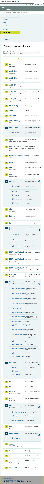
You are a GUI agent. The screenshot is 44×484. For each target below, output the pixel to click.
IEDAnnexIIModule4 (16, 268)
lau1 (10, 381)
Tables (4, 22)
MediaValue (18, 321)
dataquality (13, 128)
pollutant (17, 246)
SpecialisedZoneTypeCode (20, 341)
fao (10, 167)
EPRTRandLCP (15, 146)
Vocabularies (7, 32)
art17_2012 (13, 92)
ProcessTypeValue (20, 329)
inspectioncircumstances (20, 240)
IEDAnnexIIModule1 (16, 252)
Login (29, 4)
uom (11, 456)
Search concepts (24, 59)
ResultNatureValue (20, 334)
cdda (11, 111)
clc (15, 367)
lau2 (10, 386)
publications (14, 433)
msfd (11, 405)
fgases (11, 174)
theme (16, 353)
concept (17, 186)
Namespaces (6, 39)
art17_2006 (13, 85)
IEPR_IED (12, 275)
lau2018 (12, 391)
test (10, 451)
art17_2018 (13, 99)
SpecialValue (18, 344)
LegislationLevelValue (20, 312)
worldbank (13, 468)
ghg (10, 209)
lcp (10, 398)
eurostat (12, 162)
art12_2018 (13, 78)
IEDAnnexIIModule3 (16, 259)
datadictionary (14, 121)
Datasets (5, 19)
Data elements (7, 26)
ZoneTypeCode (19, 356)
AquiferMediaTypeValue (20, 288)
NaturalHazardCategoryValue (20, 325)
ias (10, 223)
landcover (13, 362)
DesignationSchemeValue (20, 298)
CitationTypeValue (20, 293)
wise (11, 461)
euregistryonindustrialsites (17, 155)
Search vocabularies (11, 59)
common (12, 116)
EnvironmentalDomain (20, 303)
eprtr (11, 140)
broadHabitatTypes (20, 412)
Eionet (9, 12)
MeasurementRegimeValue (20, 316)
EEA (10, 2)
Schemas (5, 29)
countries (17, 438)
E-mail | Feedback (8, 478)
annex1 (17, 234)
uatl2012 (17, 374)
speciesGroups (19, 420)
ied (10, 228)
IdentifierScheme (20, 309)
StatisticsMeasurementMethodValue (20, 348)
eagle (16, 371)
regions (17, 416)
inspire (11, 282)
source (17, 195)
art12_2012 (13, 71)
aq (10, 64)
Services (5, 36)
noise (11, 426)
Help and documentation (10, 16)
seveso (12, 444)
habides (12, 216)
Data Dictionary (16, 12)
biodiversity (13, 106)
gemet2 (12, 181)
